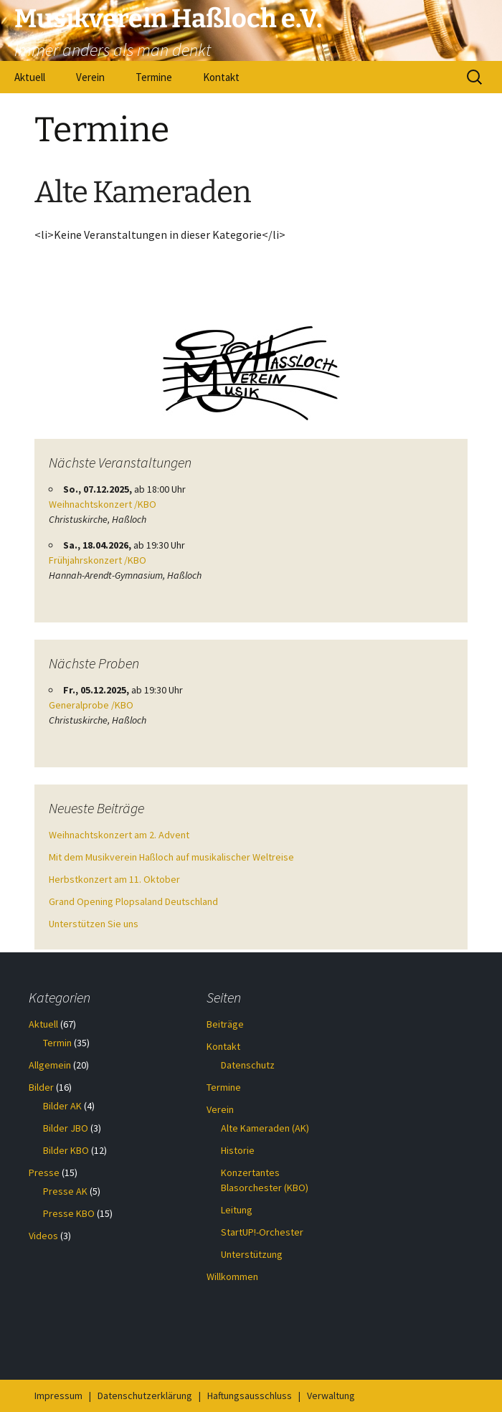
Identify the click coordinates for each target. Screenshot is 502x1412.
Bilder (41, 1087)
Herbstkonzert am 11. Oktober (114, 879)
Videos (43, 1235)
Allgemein (50, 1064)
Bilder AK (62, 1105)
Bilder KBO (66, 1150)
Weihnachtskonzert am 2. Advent (119, 834)
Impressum (58, 1395)
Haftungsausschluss (249, 1395)
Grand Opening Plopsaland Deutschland (133, 901)
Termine (154, 77)
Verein (90, 77)
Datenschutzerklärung (145, 1395)
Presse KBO (69, 1213)
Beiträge (225, 1024)
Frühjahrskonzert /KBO (97, 560)
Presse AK (65, 1191)
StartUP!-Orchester (262, 1232)
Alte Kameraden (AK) (265, 1128)
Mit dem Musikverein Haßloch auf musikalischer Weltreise (171, 856)
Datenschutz (248, 1064)
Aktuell (29, 77)
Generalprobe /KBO (91, 704)
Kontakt (221, 77)
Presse (44, 1172)
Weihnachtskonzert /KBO (102, 504)
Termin (57, 1042)
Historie (238, 1150)
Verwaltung (331, 1395)
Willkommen (232, 1276)
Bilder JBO (65, 1128)
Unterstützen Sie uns (93, 923)
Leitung (236, 1209)
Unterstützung (252, 1254)
